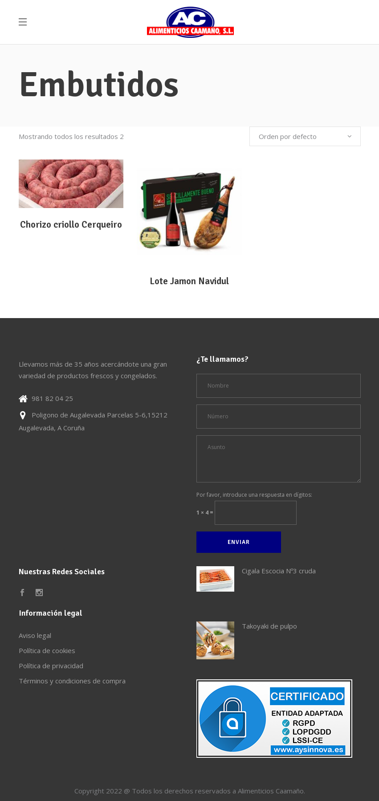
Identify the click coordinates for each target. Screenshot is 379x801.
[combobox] (305, 136)
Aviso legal (35, 635)
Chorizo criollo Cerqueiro (71, 224)
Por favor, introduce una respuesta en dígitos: (254, 495)
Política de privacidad (51, 665)
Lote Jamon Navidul (189, 281)
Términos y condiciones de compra (72, 680)
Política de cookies (47, 650)
